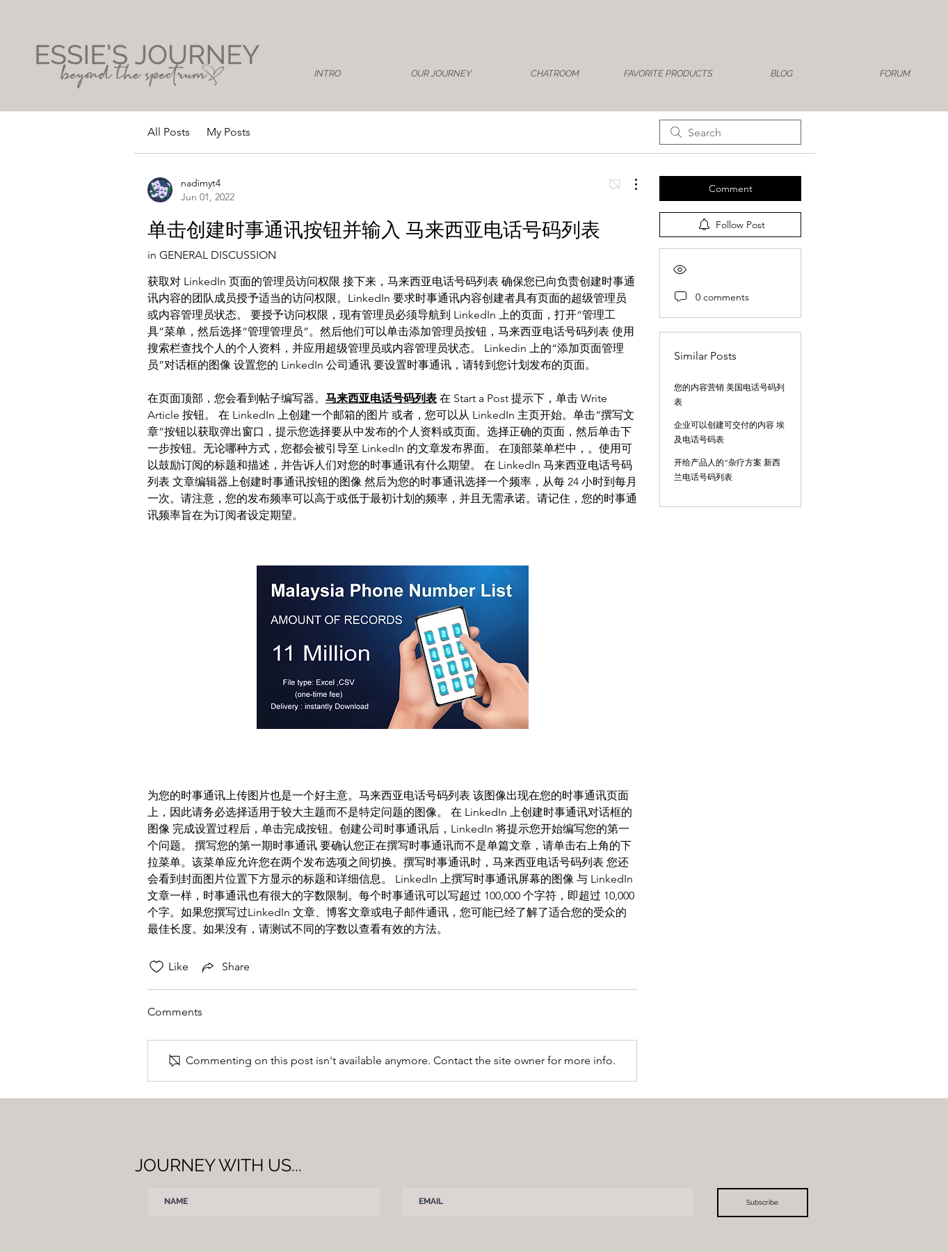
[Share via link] (225, 966)
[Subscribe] (762, 1202)
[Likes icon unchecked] (156, 966)
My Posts (228, 131)
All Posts (168, 131)
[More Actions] (628, 184)
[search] (730, 132)
